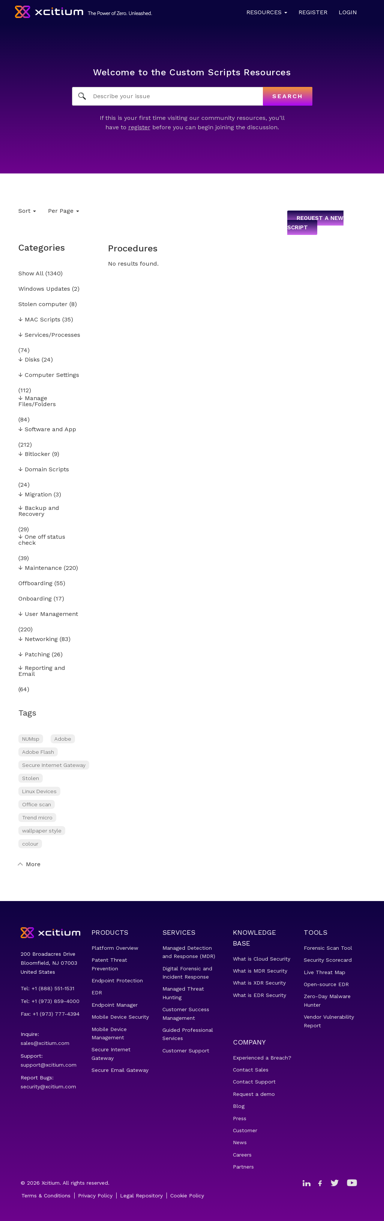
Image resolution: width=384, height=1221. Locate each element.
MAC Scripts (39, 320)
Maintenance (40, 568)
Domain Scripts (43, 469)
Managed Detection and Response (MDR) (188, 952)
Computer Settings (48, 375)
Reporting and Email (41, 671)
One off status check (41, 540)
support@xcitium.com (48, 1065)
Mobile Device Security (120, 1017)
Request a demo (254, 1094)
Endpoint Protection (117, 980)
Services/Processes (49, 335)
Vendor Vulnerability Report (329, 1021)
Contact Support (254, 1082)
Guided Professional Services (187, 1034)
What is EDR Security (259, 995)
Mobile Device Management (109, 1033)
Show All (31, 274)
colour (30, 844)
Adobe (62, 739)
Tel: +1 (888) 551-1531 (47, 988)
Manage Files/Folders (37, 401)
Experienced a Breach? (262, 1058)
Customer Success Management (185, 1013)
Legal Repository (141, 1196)
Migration (35, 495)
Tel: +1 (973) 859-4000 (50, 1001)
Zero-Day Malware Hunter (327, 1000)
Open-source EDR (326, 984)
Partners (243, 1167)
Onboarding (35, 599)
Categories (41, 247)
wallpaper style (42, 831)
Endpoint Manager (115, 1005)
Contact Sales (250, 1070)
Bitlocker (34, 454)
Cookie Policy (187, 1196)
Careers (242, 1155)
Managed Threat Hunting (183, 993)
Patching (34, 655)
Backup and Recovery (38, 511)
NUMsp (30, 739)
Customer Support (185, 1051)
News (240, 1142)
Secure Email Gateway (120, 1070)
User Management (48, 614)
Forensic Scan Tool (328, 948)
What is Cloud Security (261, 959)
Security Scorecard (328, 960)
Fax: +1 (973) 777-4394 (50, 1014)
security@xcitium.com (48, 1086)
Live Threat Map (324, 972)
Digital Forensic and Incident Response (187, 972)
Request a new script (315, 223)
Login (348, 12)
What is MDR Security (260, 971)
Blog (238, 1106)
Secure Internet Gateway (54, 765)
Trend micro (37, 817)
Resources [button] (266, 12)
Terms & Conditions (45, 1196)
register (139, 127)
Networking (38, 639)
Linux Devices (39, 791)
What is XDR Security (259, 983)
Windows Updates (44, 289)
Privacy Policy (95, 1196)
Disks (29, 360)
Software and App (47, 429)
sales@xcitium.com (45, 1043)
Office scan (36, 804)
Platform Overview (115, 948)
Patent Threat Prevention (109, 964)
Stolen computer (43, 304)
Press (239, 1118)
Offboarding (35, 583)
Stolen (30, 778)
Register (312, 12)
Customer (245, 1130)
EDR (97, 992)
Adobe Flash (38, 752)
